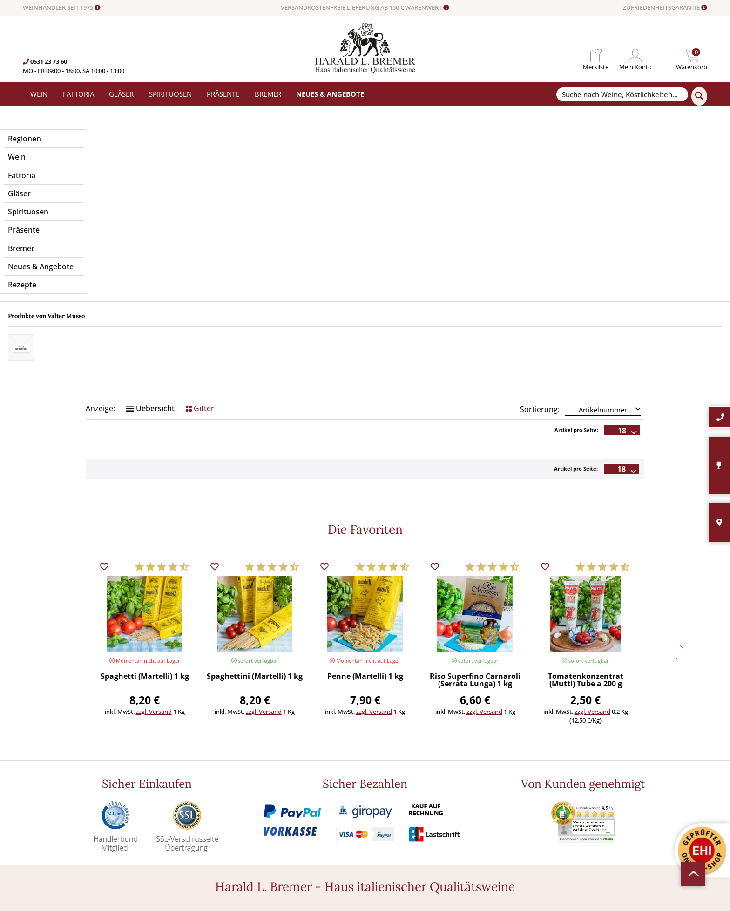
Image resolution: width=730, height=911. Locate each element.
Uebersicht (150, 221)
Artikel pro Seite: (576, 242)
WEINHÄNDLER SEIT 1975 (62, 8)
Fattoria (212, 754)
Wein (209, 743)
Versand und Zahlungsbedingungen (251, 774)
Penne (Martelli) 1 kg (365, 489)
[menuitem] (595, 55)
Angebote (215, 805)
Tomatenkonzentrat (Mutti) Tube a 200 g (585, 493)
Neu (207, 815)
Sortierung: (540, 222)
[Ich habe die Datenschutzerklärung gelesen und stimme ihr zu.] (531, 785)
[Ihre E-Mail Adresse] (610, 766)
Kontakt (376, 754)
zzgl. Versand (154, 524)
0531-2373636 (78, 797)
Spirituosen (217, 785)
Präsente (214, 795)
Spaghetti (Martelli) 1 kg (145, 489)
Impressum (381, 795)
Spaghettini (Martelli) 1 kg (255, 489)
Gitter (200, 221)
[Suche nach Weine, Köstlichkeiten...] (622, 94)
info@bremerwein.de (96, 806)
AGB (371, 774)
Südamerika (218, 826)
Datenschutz (382, 785)
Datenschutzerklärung (606, 785)
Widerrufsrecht (386, 743)
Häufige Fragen (386, 764)
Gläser (210, 764)
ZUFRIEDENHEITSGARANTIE (665, 8)
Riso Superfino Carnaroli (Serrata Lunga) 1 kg (475, 493)
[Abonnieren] (610, 808)
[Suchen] (699, 96)
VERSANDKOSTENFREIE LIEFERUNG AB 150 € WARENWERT (365, 8)
